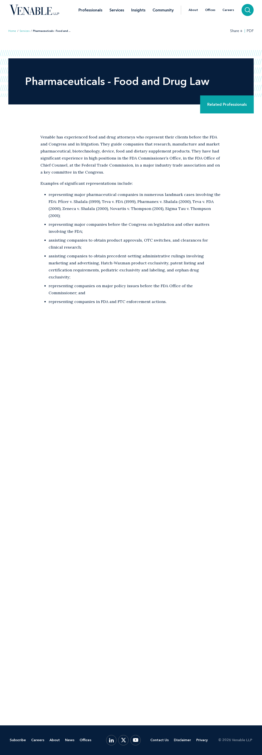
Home (12, 31)
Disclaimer (182, 740)
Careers (228, 10)
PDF (250, 31)
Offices (210, 10)
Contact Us (159, 740)
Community (163, 10)
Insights (138, 10)
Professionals (90, 10)
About (193, 10)
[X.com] (123, 740)
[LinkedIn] (111, 740)
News (69, 740)
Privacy (202, 740)
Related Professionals (227, 104)
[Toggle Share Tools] (236, 30)
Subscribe (18, 740)
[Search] (248, 10)
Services (116, 10)
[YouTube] (135, 740)
